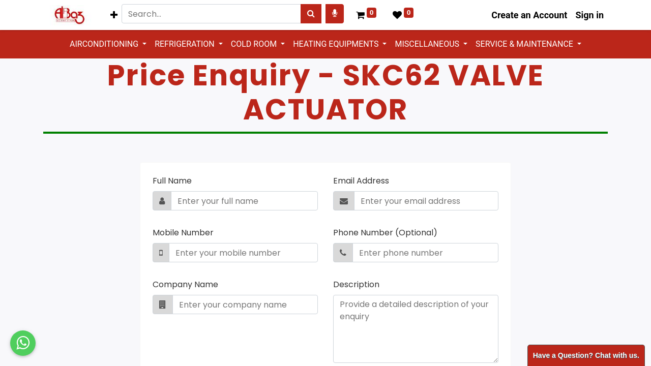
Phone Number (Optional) (385, 232)
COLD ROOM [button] (255, 44)
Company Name (185, 284)
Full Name (172, 181)
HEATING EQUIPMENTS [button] (336, 44)
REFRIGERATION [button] (186, 44)
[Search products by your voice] (335, 13)
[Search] (311, 13)
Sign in (589, 15)
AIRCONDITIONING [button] (105, 44)
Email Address (361, 181)
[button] (114, 15)
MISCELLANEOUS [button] (428, 44)
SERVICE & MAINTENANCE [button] (525, 44)
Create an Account (529, 15)
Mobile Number (183, 232)
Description (356, 284)
